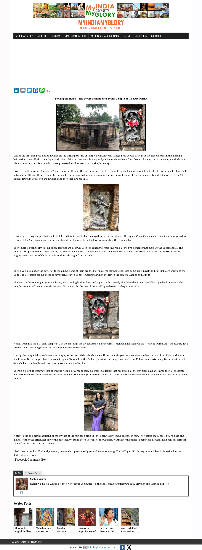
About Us (40, 36)
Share (47, 91)
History (54, 36)
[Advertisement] (101, 62)
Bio (17, 473)
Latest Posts (32, 473)
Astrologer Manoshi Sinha (103, 36)
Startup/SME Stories (74, 36)
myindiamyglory (22, 36)
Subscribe (155, 36)
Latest (125, 36)
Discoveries (139, 36)
